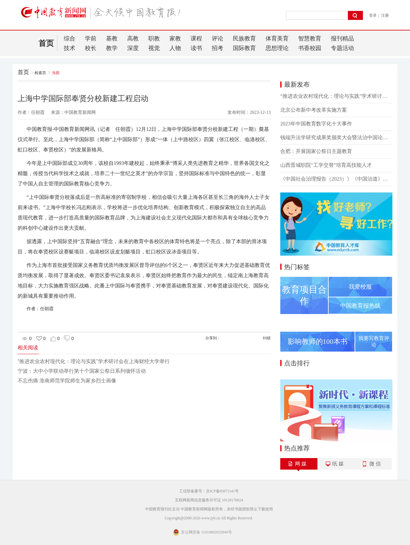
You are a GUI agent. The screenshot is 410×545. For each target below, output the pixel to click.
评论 (217, 38)
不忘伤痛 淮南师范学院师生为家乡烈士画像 (67, 380)
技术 (69, 48)
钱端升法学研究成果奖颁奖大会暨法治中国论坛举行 (336, 137)
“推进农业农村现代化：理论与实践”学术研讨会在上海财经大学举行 (94, 361)
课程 (196, 38)
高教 (133, 38)
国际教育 (244, 48)
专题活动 (342, 48)
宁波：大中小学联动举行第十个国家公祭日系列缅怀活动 (82, 371)
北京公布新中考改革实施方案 (313, 110)
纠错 (267, 338)
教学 (112, 48)
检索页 (40, 73)
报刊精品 (342, 38)
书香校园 (309, 48)
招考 (217, 48)
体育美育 (277, 38)
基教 (112, 38)
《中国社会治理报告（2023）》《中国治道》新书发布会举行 (336, 179)
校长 (90, 48)
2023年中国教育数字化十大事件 (316, 123)
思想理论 (277, 48)
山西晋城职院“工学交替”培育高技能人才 (326, 165)
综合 (69, 38)
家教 (175, 38)
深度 (133, 48)
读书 (196, 48)
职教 (154, 38)
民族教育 (244, 38)
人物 (175, 48)
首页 (46, 43)
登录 (373, 15)
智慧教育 (309, 38)
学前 (90, 38)
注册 (385, 15)
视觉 (154, 48)
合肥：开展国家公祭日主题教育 (316, 151)
